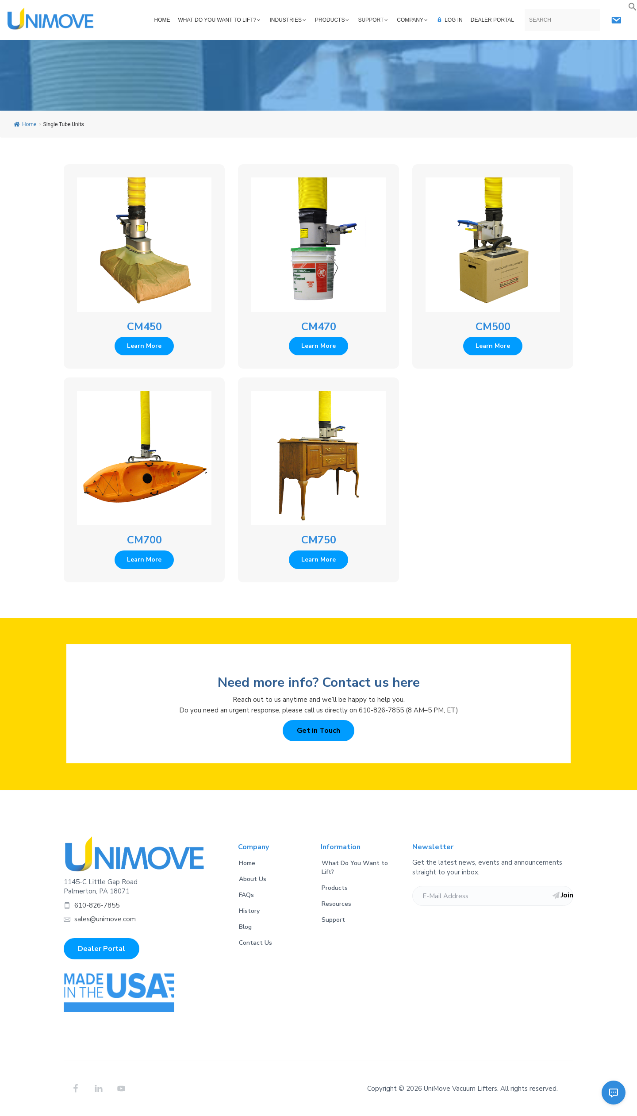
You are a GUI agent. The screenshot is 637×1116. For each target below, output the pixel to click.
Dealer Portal (101, 949)
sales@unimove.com (105, 919)
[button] (632, 7)
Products (335, 888)
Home (25, 124)
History (249, 911)
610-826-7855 (96, 905)
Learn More (144, 346)
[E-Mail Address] (492, 896)
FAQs (246, 895)
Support (333, 920)
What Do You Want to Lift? (355, 867)
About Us (252, 879)
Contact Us (255, 943)
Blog (245, 927)
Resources (336, 904)
